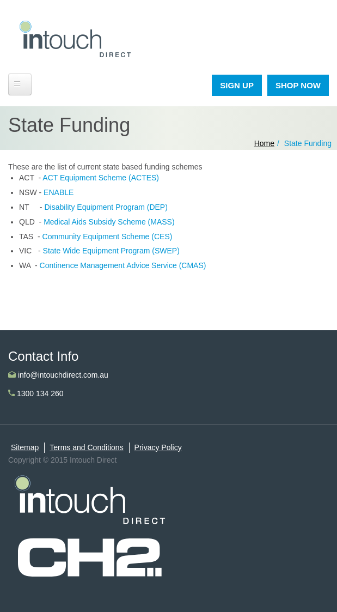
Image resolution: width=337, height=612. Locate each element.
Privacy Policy (158, 447)
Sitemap (25, 447)
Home (264, 143)
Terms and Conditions (86, 447)
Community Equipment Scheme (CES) (107, 236)
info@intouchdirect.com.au (58, 375)
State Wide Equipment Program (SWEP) (111, 250)
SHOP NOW (298, 85)
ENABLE (57, 192)
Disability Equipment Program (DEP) (105, 207)
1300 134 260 (36, 393)
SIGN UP (237, 85)
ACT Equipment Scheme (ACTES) (100, 177)
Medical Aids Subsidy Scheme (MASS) (109, 221)
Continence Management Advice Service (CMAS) (123, 265)
